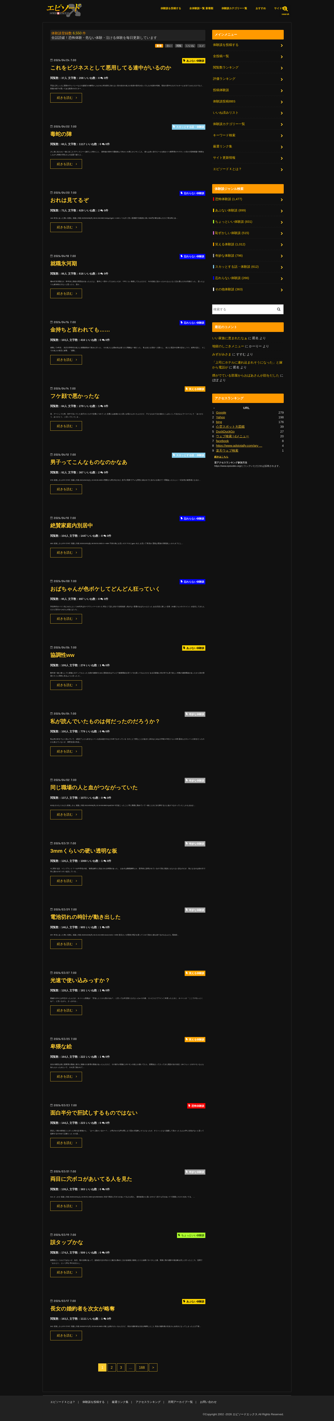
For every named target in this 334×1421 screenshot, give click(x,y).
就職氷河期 (63, 263)
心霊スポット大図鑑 (230, 426)
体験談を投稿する (171, 8)
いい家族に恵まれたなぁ (229, 338)
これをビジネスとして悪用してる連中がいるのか (110, 68)
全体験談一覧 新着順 (201, 8)
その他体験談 (229, 289)
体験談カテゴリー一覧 (234, 8)
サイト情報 (280, 8)
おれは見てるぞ (69, 200)
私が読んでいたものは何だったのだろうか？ (105, 721)
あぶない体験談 (230, 210)
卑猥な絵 (61, 1046)
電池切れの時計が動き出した (85, 917)
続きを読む (65, 97)
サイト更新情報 (224, 157)
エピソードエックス (245, 1414)
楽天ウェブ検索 (227, 450)
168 (142, 1367)
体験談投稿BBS (224, 101)
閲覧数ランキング (226, 67)
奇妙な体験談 (229, 255)
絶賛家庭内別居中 (71, 525)
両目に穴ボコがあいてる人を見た (91, 1179)
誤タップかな (66, 1242)
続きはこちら (221, 456)
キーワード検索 (224, 135)
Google (221, 412)
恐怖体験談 (228, 199)
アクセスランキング (148, 1402)
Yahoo (220, 417)
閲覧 (178, 45)
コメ (201, 45)
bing (219, 422)
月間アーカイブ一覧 (180, 1402)
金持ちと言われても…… (80, 330)
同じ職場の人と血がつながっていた (94, 787)
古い (168, 45)
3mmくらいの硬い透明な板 (83, 851)
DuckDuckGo (225, 431)
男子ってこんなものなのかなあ (88, 462)
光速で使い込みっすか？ (80, 980)
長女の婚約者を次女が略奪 (82, 1309)
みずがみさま (221, 354)
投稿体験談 (221, 90)
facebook (222, 441)
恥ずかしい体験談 (232, 233)
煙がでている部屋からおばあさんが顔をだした (245, 375)
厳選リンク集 (222, 146)
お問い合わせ (208, 1402)
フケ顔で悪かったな (75, 396)
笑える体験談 (230, 244)
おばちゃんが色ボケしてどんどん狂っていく (105, 589)
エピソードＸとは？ (227, 169)
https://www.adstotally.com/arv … (239, 445)
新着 (159, 45)
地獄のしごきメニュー (228, 346)
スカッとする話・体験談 (237, 266)
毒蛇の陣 (61, 134)
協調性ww (62, 655)
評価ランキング (224, 78)
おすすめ (261, 8)
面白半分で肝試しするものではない (94, 1113)
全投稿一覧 (221, 56)
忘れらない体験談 (232, 278)
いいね (190, 45)
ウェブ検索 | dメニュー (232, 436)
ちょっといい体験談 (233, 221)
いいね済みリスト (226, 112)
